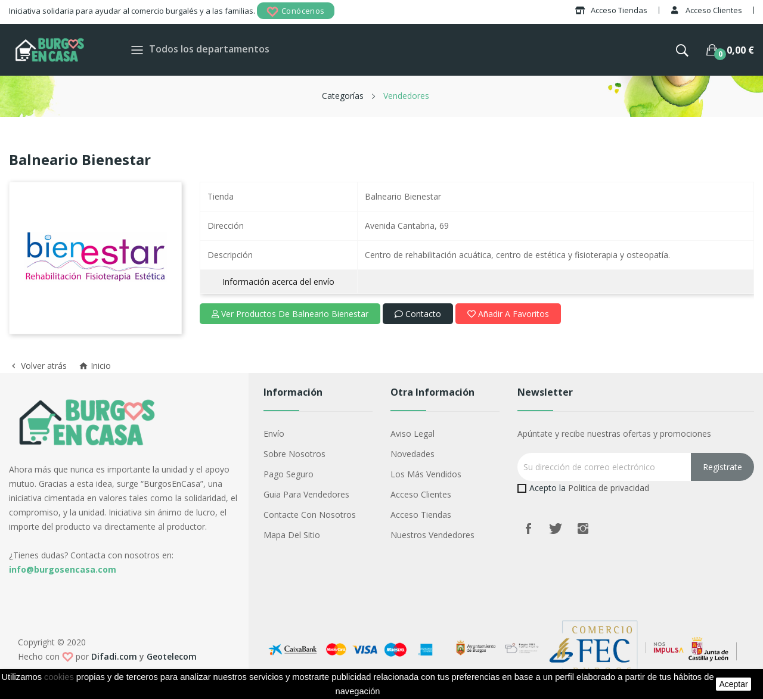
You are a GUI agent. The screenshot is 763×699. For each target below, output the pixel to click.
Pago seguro (288, 474)
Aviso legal (412, 433)
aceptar (733, 684)
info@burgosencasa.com (62, 569)
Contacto (418, 313)
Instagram (583, 528)
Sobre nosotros (294, 453)
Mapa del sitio (291, 534)
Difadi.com (114, 656)
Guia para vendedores (306, 494)
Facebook (528, 528)
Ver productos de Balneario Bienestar (290, 313)
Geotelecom (172, 656)
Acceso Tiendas (420, 514)
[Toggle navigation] (137, 50)
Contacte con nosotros (309, 514)
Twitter (555, 528)
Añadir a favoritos (508, 313)
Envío (273, 433)
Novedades (412, 453)
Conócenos (295, 11)
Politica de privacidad (608, 487)
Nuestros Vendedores (432, 534)
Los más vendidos (425, 474)
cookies (59, 677)
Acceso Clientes (420, 494)
